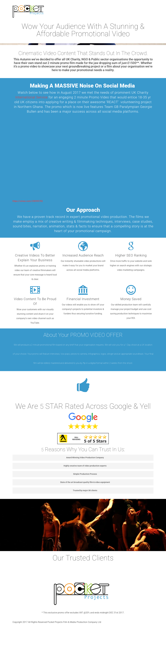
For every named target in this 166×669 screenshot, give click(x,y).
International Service (31, 97)
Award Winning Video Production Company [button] (59, 457)
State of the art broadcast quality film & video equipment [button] (62, 482)
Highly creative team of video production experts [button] (60, 466)
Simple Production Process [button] (55, 474)
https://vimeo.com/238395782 (28, 201)
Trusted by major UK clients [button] (55, 490)
